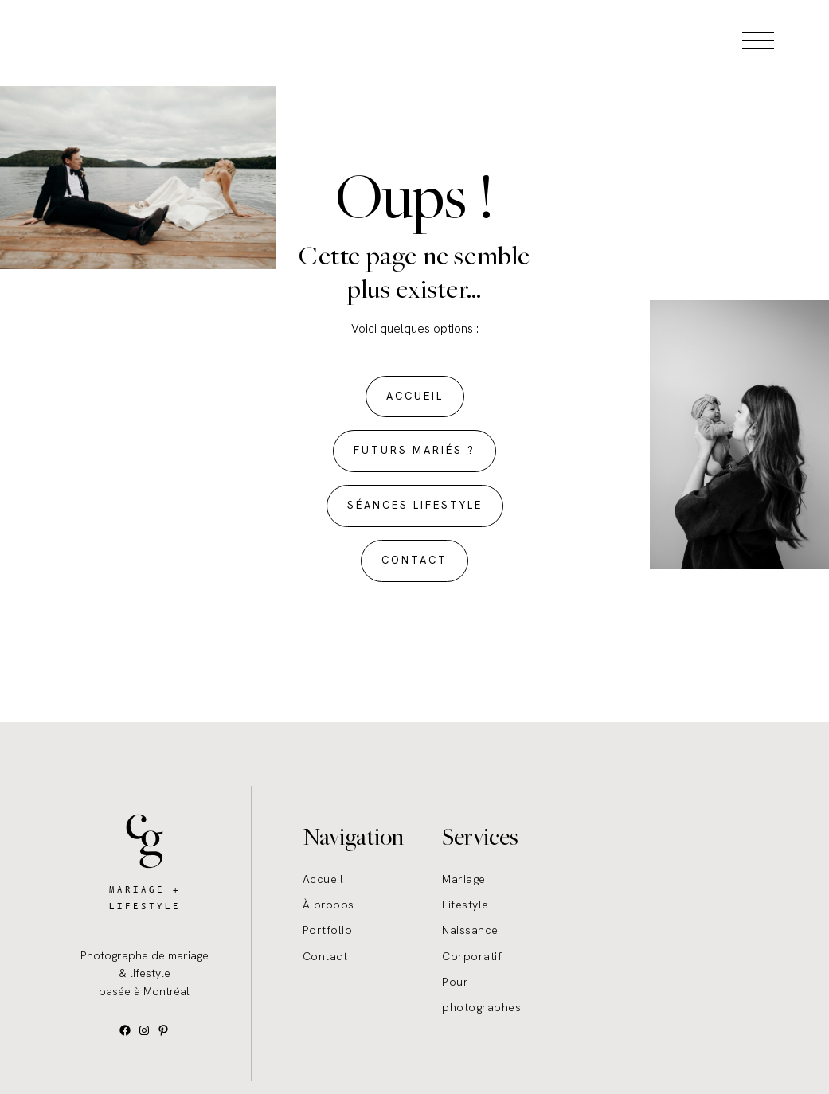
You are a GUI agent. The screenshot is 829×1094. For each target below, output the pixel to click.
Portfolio (328, 930)
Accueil (323, 879)
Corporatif (472, 956)
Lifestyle (465, 904)
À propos (328, 904)
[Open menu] (758, 39)
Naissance (470, 930)
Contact (325, 956)
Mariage (464, 879)
